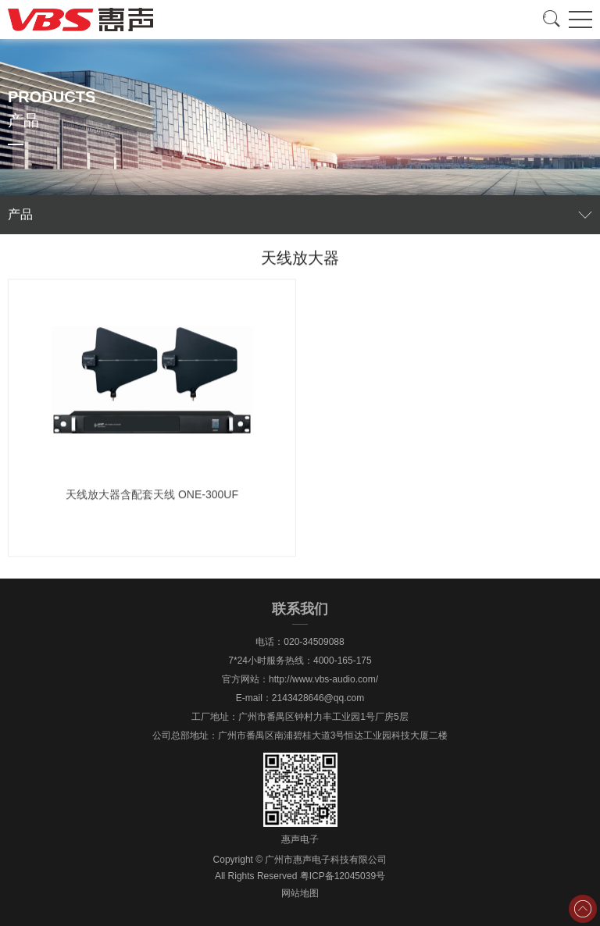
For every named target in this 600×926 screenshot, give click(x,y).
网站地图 (300, 893)
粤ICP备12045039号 (342, 876)
